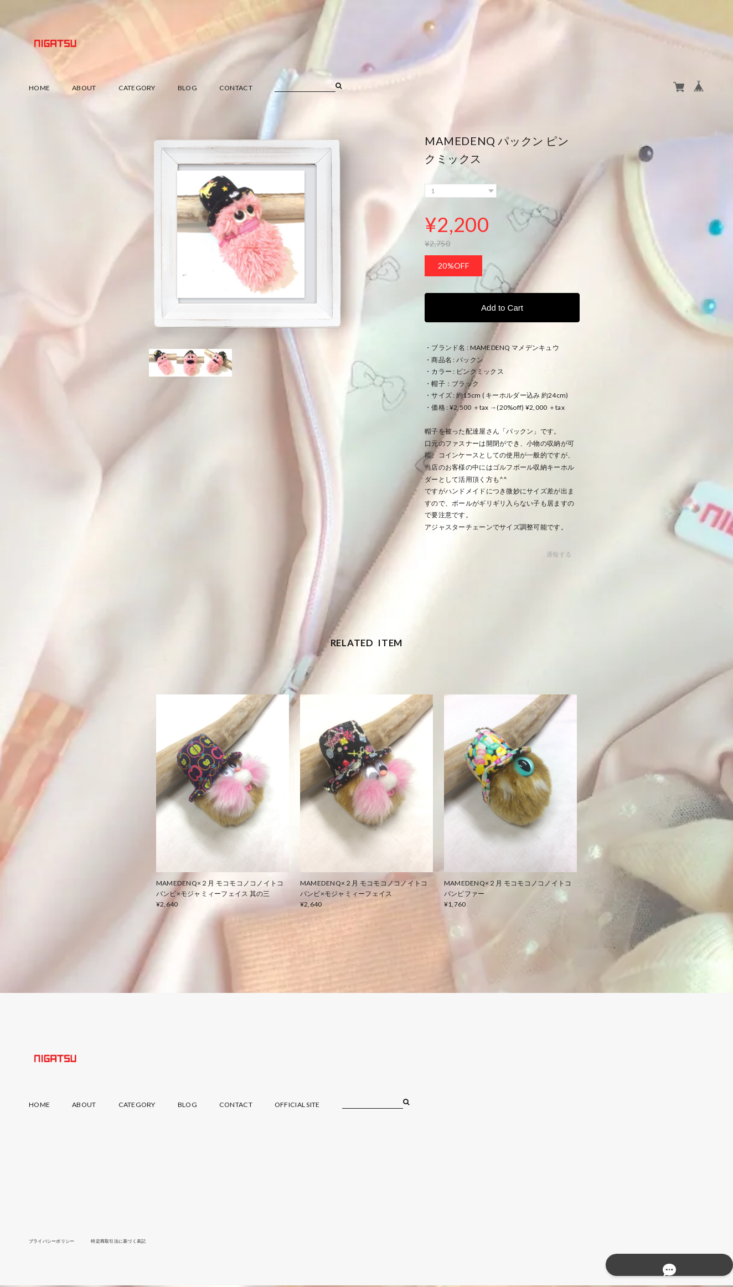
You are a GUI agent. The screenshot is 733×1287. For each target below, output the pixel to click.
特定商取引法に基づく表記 (136, 1242)
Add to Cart (502, 308)
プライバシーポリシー (57, 1242)
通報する (558, 556)
